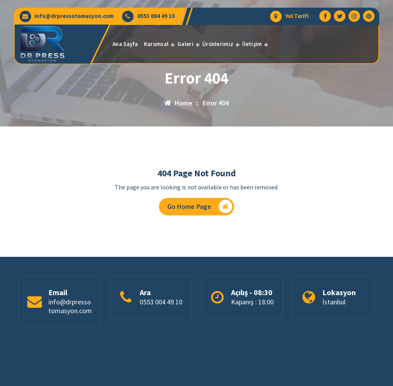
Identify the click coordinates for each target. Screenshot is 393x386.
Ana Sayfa (125, 44)
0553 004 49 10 (156, 16)
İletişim (252, 44)
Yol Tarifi (297, 16)
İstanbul (333, 302)
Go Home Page (200, 206)
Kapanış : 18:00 (252, 302)
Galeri (185, 44)
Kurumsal (156, 44)
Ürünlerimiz (217, 44)
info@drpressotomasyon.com (74, 16)
